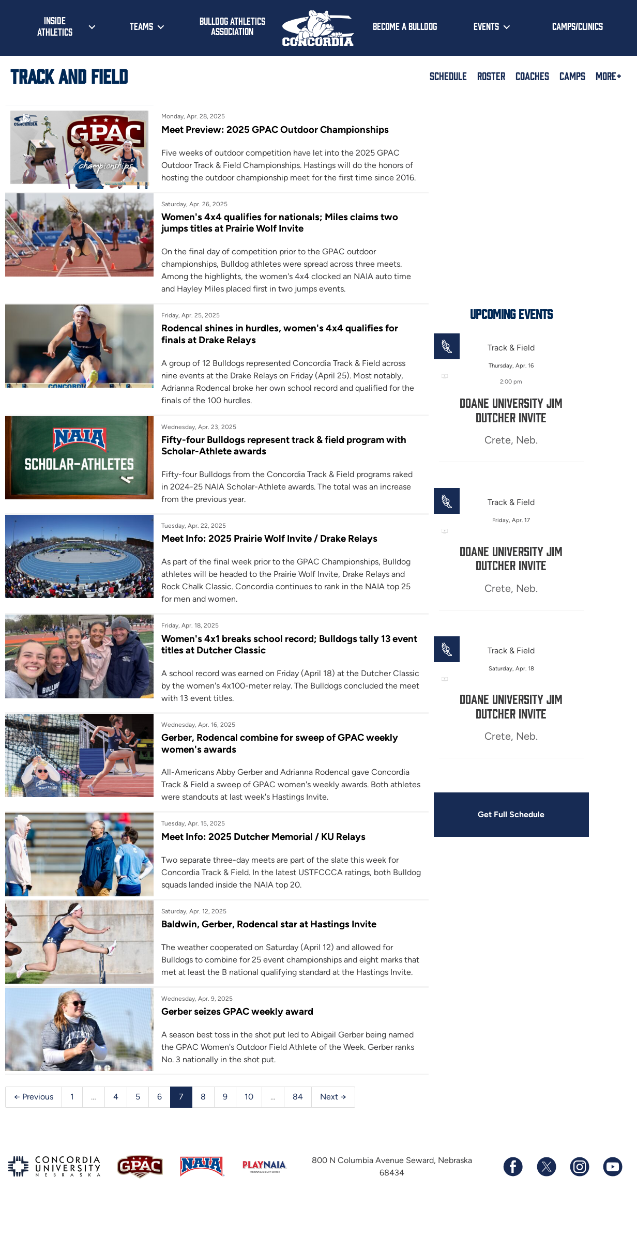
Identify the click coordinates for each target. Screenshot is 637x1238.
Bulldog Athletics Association (232, 26)
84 (298, 1122)
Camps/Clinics (577, 26)
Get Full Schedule (495, 815)
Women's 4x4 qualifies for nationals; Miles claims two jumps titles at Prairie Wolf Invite (274, 235)
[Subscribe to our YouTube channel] (612, 1192)
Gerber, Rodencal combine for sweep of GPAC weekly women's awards (274, 756)
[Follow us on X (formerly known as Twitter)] (546, 1192)
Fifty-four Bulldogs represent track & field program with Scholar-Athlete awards (279, 458)
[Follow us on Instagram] (579, 1192)
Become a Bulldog (405, 26)
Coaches (532, 75)
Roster (491, 75)
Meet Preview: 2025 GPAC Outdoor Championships (270, 129)
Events (486, 26)
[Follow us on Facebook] (512, 1192)
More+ (608, 75)
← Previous (33, 1122)
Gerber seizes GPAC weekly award (232, 1037)
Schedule (448, 75)
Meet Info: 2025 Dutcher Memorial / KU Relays (258, 849)
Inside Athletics (54, 25)
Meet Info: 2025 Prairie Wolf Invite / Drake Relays (264, 552)
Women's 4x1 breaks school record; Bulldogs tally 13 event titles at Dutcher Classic (270, 657)
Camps (572, 75)
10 (249, 1122)
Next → (333, 1122)
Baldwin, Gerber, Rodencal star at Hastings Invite (264, 937)
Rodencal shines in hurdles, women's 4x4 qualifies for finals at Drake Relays (274, 346)
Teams (141, 26)
